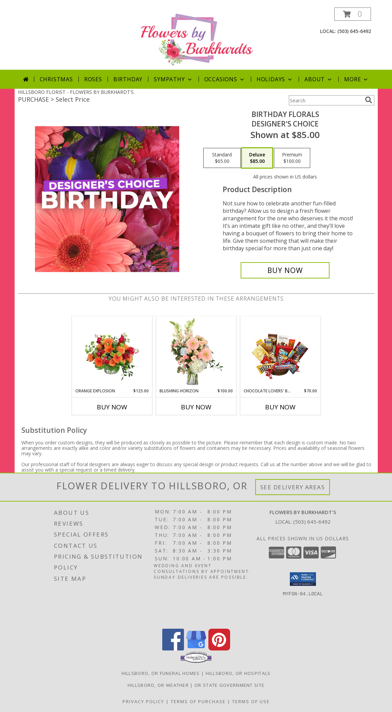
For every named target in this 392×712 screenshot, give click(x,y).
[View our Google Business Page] (196, 648)
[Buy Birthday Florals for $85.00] (285, 270)
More (356, 79)
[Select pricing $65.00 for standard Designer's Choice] (222, 158)
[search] (368, 100)
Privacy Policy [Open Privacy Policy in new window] (143, 701)
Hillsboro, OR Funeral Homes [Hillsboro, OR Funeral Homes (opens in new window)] (161, 673)
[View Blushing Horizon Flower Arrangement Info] (196, 352)
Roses (93, 79)
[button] (352, 14)
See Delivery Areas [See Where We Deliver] (292, 487)
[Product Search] (325, 100)
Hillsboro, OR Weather (158, 685)
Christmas (56, 79)
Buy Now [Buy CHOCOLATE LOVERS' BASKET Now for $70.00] (280, 407)
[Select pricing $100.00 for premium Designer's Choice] (292, 158)
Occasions (224, 79)
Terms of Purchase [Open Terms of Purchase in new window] (198, 701)
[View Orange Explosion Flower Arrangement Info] (111, 352)
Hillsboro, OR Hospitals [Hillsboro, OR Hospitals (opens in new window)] (238, 673)
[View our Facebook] (173, 648)
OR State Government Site (229, 685)
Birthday (128, 79)
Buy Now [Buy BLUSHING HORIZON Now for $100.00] (196, 407)
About (318, 79)
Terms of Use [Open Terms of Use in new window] (251, 701)
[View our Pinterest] (219, 648)
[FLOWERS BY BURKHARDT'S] (197, 38)
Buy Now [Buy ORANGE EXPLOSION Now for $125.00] (112, 407)
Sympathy (173, 79)
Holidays (275, 79)
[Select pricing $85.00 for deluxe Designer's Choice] (257, 158)
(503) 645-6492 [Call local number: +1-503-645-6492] (354, 31)
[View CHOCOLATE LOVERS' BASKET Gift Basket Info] (280, 352)
